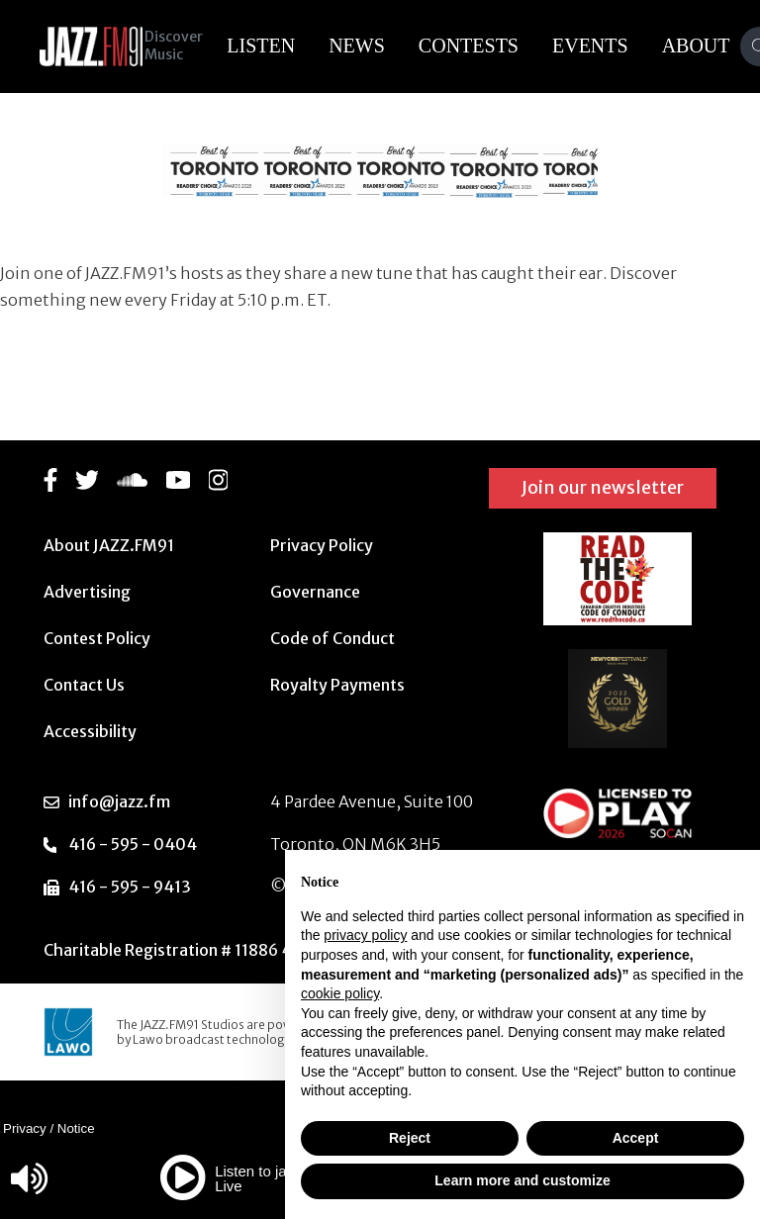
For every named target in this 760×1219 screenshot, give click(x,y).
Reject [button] (409, 1138)
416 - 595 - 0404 (132, 844)
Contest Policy (97, 638)
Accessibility (90, 731)
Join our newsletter (603, 487)
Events (604, 45)
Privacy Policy (321, 545)
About (710, 45)
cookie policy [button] (340, 993)
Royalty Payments (337, 685)
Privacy (25, 1128)
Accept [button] (636, 1138)
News (370, 45)
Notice (76, 1128)
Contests (482, 45)
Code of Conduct (332, 638)
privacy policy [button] (365, 935)
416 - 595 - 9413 (129, 886)
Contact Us (84, 685)
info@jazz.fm (119, 801)
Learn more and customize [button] (522, 1180)
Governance (315, 592)
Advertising (87, 592)
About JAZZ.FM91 (109, 545)
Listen (274, 45)
